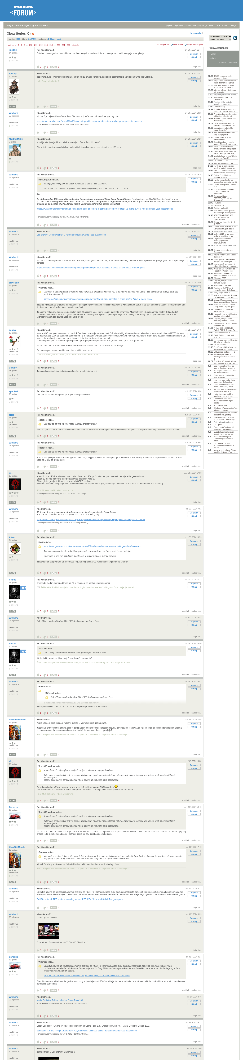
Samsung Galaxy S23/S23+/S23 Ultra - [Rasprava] (223, 198)
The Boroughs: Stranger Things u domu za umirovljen (224, 191)
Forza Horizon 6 (220, 405)
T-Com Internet (220, 345)
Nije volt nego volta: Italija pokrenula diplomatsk (224, 381)
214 (51, 45)
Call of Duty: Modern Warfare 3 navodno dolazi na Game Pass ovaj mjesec (71, 235)
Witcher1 (13, 113)
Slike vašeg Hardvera (223, 231)
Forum (19, 25)
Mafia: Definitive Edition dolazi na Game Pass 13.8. (60, 1000)
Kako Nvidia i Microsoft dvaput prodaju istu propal (225, 148)
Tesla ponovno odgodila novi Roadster (224, 376)
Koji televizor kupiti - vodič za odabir (225, 256)
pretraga (232, 25)
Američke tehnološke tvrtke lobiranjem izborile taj (225, 115)
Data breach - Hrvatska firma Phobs (223, 310)
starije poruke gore (195, 45)
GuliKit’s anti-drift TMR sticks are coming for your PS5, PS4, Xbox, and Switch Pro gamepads (80, 899)
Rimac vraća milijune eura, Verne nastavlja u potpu (225, 228)
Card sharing (219, 107)
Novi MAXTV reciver (222, 285)
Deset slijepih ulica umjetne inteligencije (225, 324)
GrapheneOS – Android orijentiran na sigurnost (223, 428)
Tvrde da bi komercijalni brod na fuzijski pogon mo (224, 167)
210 (30, 45)
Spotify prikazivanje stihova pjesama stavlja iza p (225, 414)
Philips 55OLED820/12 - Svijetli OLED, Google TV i (225, 329)
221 (63, 45)
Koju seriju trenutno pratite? (225, 95)
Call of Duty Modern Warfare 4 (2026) (222, 176)
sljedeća (75, 45)
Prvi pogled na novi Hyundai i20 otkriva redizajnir (225, 341)
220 (58, 45)
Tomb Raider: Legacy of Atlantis (224, 336)
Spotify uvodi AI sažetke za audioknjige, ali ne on (225, 348)
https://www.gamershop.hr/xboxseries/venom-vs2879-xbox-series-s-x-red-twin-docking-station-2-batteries (92, 546)
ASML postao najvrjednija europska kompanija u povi (225, 260)
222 (68, 45)
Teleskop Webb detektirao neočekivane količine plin (225, 362)
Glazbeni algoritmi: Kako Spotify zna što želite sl (224, 86)
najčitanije (202, 25)
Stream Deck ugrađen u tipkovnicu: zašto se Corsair (225, 301)
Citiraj (194, 57)
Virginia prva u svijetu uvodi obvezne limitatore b (225, 390)
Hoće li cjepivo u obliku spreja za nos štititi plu (223, 395)
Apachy (13, 73)
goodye (13, 330)
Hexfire (13, 580)
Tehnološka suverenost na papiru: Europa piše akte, (225, 152)
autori (224, 25)
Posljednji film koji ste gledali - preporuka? (223, 103)
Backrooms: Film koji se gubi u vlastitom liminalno (224, 367)
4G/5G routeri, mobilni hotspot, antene (223, 77)
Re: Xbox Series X (46, 50)
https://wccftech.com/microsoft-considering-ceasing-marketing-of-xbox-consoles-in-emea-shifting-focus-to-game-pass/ (91, 268)
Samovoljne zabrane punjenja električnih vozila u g (225, 356)
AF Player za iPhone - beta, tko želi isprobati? (225, 372)
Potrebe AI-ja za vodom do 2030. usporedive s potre (225, 110)
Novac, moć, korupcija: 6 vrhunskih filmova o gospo (225, 265)
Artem (12, 537)
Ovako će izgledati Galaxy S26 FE (225, 186)
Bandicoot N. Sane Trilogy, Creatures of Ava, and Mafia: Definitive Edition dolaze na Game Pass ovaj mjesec (87, 1031)
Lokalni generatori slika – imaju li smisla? (224, 129)
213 (46, 45)
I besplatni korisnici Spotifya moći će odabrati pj (225, 315)
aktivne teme (190, 25)
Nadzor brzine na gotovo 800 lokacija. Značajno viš (225, 212)
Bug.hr (10, 25)
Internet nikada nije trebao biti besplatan (225, 91)
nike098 (13, 50)
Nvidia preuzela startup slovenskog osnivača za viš (225, 181)
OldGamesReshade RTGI (225, 352)
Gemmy (13, 368)
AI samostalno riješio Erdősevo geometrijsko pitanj (223, 439)
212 (40, 45)
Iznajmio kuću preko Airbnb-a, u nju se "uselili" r (225, 157)
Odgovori (194, 54)
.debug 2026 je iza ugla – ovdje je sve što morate (224, 235)
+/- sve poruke (163, 45)
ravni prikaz (178, 45)
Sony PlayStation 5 (222, 293)
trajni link (197, 67)
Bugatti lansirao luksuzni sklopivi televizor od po (224, 433)
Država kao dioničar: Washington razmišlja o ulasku (223, 401)
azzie (12, 415)
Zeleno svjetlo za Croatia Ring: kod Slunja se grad (224, 306)
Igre (27, 25)
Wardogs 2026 (220, 278)
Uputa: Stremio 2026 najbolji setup (222, 138)
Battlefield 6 (219, 205)
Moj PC (12, 106)
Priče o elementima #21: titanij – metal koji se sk (224, 386)
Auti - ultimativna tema (223, 422)
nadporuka (196, 225)
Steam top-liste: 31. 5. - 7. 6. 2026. (225, 223)
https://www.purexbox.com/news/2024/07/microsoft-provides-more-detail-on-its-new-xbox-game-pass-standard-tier (89, 121)
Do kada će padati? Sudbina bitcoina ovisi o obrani (224, 445)
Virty (11, 473)
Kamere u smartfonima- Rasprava (224, 251)
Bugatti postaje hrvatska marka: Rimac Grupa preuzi (225, 143)
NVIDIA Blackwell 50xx (223, 163)
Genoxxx (13, 807)
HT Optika (218, 425)
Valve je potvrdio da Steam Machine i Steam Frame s (225, 451)
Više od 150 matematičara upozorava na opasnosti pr (225, 172)
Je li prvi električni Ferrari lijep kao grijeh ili (224, 134)
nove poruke (214, 25)
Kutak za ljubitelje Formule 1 (225, 246)
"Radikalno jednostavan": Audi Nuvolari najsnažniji (224, 418)
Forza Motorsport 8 (222, 333)
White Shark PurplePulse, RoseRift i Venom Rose (224, 270)
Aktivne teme (216, 71)
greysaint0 (14, 283)
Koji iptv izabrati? (221, 208)
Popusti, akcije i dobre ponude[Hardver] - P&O (224, 320)
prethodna (12, 45)
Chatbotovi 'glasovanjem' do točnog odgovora (225, 409)
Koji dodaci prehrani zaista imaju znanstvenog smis (225, 82)
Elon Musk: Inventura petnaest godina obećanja (225, 274)
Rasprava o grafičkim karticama (223, 98)
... (27, 45)
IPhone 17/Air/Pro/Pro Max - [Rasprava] (226, 120)
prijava (169, 25)
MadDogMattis (16, 139)
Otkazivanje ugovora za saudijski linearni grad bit (224, 124)
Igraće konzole (39, 25)
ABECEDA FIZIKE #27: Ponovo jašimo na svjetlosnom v (223, 217)
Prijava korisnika (218, 48)
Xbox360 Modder (17, 720)
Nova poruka (195, 33)
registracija (178, 25)
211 (35, 45)
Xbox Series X (44, 73)
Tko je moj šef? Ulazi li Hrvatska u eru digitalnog (224, 289)
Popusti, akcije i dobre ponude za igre (223, 282)
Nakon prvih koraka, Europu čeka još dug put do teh (225, 296)
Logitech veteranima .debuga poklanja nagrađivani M (222, 241)
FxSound (217, 203)
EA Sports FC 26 (221, 161)
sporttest (14, 391)
